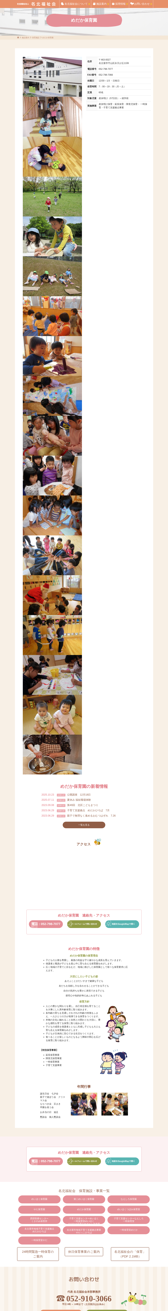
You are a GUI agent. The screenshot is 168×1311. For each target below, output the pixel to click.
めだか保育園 (84, 1209)
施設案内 (101, 3)
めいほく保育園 (39, 1199)
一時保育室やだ (39, 1240)
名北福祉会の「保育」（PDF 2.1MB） (130, 1254)
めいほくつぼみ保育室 (128, 1209)
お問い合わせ (142, 3)
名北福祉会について (76, 3)
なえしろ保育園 (129, 1199)
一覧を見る (84, 825)
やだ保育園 (39, 1209)
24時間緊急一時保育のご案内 (38, 1254)
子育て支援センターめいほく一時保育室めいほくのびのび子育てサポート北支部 (84, 1220)
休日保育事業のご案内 (84, 1251)
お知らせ (61, 795)
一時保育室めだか (129, 1230)
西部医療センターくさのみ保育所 (39, 1219)
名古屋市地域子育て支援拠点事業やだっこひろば (84, 1231)
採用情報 (120, 3)
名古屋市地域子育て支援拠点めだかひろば (39, 1230)
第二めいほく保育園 (84, 1199)
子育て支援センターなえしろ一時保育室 (128, 1219)
